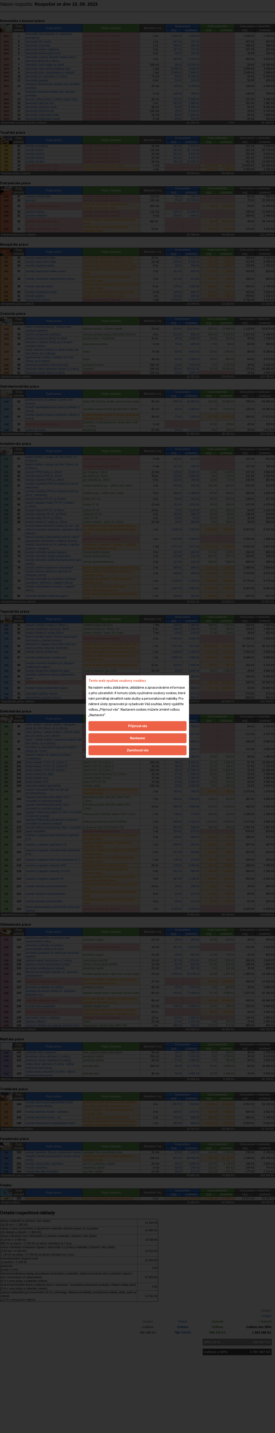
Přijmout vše (137, 726)
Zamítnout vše (137, 750)
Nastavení (137, 738)
